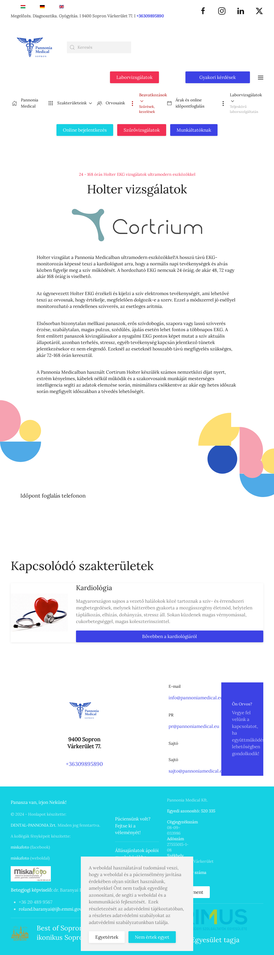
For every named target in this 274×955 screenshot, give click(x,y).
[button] (260, 76)
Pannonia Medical (25, 103)
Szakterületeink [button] (70, 103)
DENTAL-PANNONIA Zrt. (33, 825)
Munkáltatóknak (194, 130)
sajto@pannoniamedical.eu (197, 771)
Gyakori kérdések (217, 77)
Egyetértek (106, 937)
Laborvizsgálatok (134, 77)
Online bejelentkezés (85, 130)
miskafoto (20, 847)
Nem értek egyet (152, 937)
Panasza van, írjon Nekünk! (39, 802)
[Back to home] (35, 47)
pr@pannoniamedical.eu (194, 726)
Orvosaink (111, 103)
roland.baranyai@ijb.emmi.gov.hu (53, 909)
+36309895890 (150, 15)
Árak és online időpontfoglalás (186, 103)
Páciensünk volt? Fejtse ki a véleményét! (132, 825)
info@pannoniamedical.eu (196, 698)
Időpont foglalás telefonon (53, 495)
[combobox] (99, 47)
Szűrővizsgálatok (142, 130)
